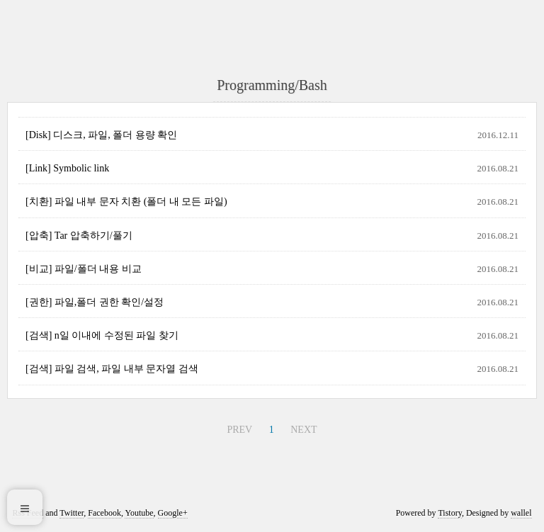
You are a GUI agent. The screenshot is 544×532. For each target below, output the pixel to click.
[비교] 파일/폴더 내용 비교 (84, 269)
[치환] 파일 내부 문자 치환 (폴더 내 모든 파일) (126, 201)
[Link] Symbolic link (67, 168)
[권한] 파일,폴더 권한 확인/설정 (95, 302)
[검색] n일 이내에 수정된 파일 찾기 (102, 335)
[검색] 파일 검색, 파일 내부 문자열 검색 (112, 368)
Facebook (104, 513)
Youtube (139, 513)
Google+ (173, 513)
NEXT (303, 429)
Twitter (72, 513)
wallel (521, 513)
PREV (239, 429)
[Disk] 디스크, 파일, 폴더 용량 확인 (101, 135)
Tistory (449, 513)
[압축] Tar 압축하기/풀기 (79, 235)
